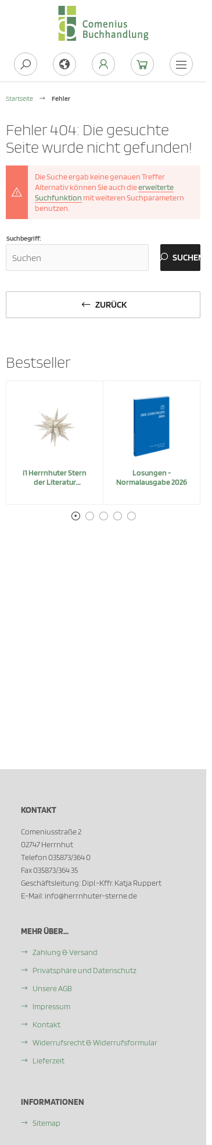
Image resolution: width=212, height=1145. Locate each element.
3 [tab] (103, 516)
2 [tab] (89, 516)
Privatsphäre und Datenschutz (84, 970)
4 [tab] (117, 516)
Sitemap (46, 1123)
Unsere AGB (52, 988)
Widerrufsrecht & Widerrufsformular (95, 1042)
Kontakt (46, 1024)
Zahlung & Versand (65, 952)
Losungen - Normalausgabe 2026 (151, 477)
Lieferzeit (48, 1060)
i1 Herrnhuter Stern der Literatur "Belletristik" (55, 482)
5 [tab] (131, 516)
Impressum (51, 1006)
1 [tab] (75, 516)
